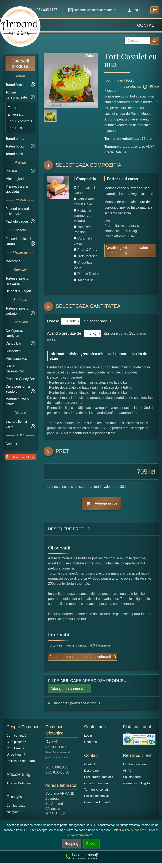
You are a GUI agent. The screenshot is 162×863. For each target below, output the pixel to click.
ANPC (127, 770)
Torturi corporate (20, 121)
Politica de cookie (96, 796)
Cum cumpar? (16, 735)
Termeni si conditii (96, 789)
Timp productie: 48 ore (138, 87)
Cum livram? (15, 748)
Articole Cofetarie (19, 783)
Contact (147, 25)
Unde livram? (16, 754)
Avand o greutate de (64, 333)
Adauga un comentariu (69, 689)
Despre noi (92, 770)
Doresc (53, 321)
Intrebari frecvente (135, 764)
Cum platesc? (16, 742)
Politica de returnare (21, 761)
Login (133, 10)
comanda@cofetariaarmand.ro (92, 10)
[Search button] (154, 41)
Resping (71, 843)
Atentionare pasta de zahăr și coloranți (80, 657)
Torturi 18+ (16, 128)
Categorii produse (20, 63)
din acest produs (96, 321)
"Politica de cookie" (131, 830)
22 (107, 333)
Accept (91, 843)
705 (142, 471)
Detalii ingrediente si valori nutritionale (127, 250)
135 (132, 333)
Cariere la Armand (97, 802)
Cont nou (90, 742)
